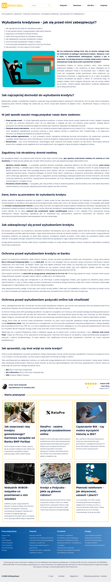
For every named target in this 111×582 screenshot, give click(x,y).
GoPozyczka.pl (13, 576)
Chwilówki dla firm (91, 543)
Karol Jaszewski (20, 385)
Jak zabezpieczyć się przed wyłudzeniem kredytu (24, 39)
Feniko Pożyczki (7, 543)
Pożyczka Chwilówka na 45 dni (67, 540)
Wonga (4, 550)
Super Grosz (6, 535)
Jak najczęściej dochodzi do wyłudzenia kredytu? (24, 28)
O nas (51, 576)
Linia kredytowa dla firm (93, 535)
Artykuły (103, 5)
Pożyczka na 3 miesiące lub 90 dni (41, 538)
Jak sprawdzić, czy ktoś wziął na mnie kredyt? (23, 47)
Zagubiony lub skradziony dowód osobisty (22, 34)
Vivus (3, 538)
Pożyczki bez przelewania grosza (68, 550)
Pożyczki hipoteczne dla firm (95, 545)
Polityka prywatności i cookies (95, 576)
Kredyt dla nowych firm (93, 538)
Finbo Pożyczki (7, 545)
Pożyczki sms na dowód (65, 548)
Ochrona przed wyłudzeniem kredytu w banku (23, 42)
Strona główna (7, 14)
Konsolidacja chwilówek (65, 552)
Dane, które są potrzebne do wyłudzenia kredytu (24, 36)
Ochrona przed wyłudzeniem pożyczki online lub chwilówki (28, 44)
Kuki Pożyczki (6, 540)
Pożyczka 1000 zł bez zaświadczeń (41, 540)
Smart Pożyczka (7, 548)
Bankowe (17, 14)
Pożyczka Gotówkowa (31, 14)
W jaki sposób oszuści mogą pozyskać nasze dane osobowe (28, 31)
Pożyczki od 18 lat (35, 535)
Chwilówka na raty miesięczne (67, 538)
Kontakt (61, 576)
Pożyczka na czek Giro (37, 543)
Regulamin (74, 576)
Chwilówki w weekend (65, 535)
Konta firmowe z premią (93, 540)
